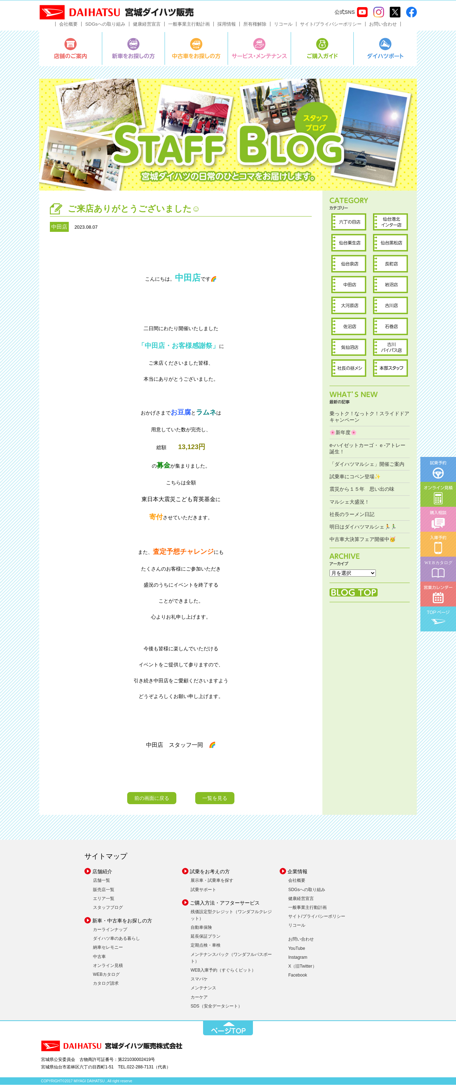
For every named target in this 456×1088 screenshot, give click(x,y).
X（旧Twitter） (302, 969)
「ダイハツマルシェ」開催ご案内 (367, 467)
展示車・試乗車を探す (212, 883)
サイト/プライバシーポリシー (331, 27)
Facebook (297, 978)
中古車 (99, 959)
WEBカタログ (106, 977)
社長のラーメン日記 (352, 517)
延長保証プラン (206, 939)
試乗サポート (203, 892)
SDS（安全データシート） (216, 1009)
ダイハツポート (385, 51)
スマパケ (199, 982)
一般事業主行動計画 (189, 27)
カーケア (199, 1000)
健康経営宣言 (147, 27)
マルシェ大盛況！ (349, 505)
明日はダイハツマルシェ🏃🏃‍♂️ (363, 530)
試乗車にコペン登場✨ (355, 480)
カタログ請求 (106, 986)
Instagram (297, 960)
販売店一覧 (103, 892)
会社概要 (68, 27)
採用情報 (226, 27)
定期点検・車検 (206, 948)
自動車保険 (201, 930)
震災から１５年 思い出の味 (362, 492)
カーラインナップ (110, 932)
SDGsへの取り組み (105, 27)
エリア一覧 (103, 901)
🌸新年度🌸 (343, 436)
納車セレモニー (108, 950)
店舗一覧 (101, 883)
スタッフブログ (108, 910)
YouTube (296, 951)
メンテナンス (203, 991)
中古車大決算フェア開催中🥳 (362, 542)
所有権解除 (254, 27)
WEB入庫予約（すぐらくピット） (223, 973)
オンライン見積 (108, 968)
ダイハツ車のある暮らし (116, 941)
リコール (283, 27)
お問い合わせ (383, 27)
